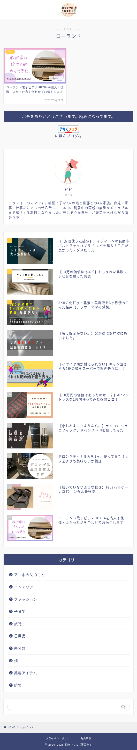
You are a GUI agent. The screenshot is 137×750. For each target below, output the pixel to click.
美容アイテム (25, 672)
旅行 (18, 623)
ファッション (25, 599)
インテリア (23, 587)
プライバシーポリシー (59, 738)
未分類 (20, 648)
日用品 (20, 636)
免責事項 (86, 738)
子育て (20, 611)
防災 (18, 685)
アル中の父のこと (29, 574)
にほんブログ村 (68, 135)
